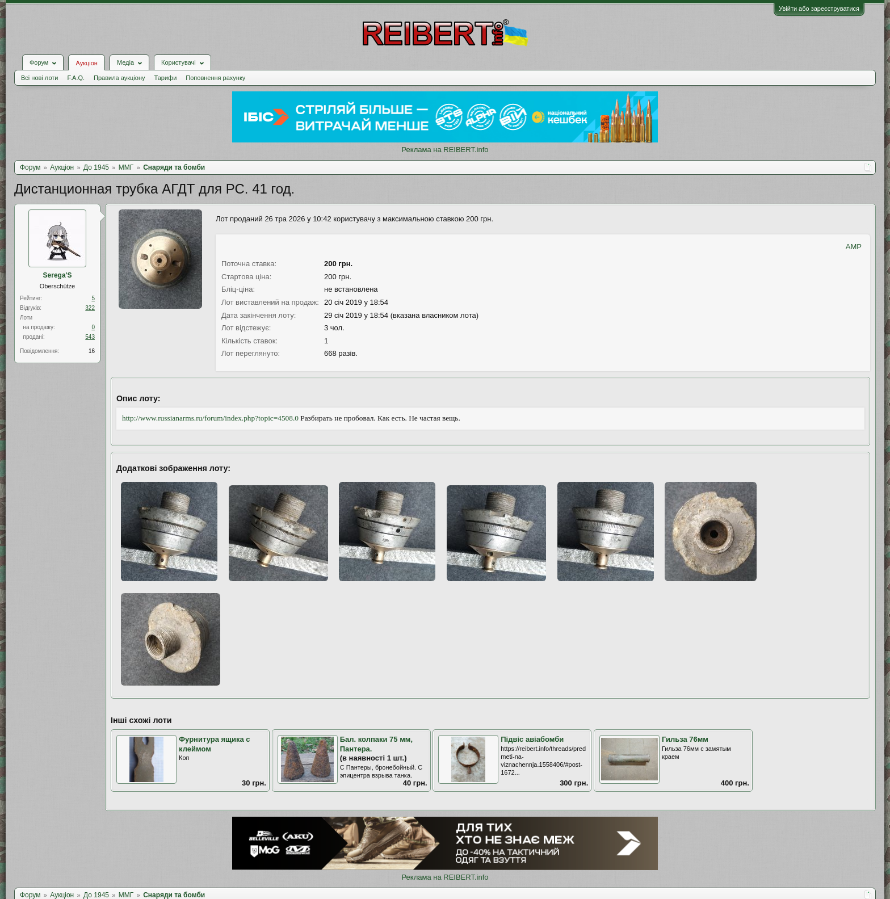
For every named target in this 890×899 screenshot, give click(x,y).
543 (90, 337)
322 (90, 308)
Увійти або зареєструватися (819, 8)
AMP (854, 246)
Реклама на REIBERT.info (444, 149)
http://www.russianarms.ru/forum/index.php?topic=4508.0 (210, 418)
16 (92, 351)
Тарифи (165, 77)
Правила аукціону (119, 77)
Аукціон (86, 63)
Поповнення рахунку (215, 77)
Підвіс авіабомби (532, 739)
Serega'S (57, 275)
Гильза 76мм (685, 739)
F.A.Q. (76, 77)
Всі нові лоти (39, 77)
